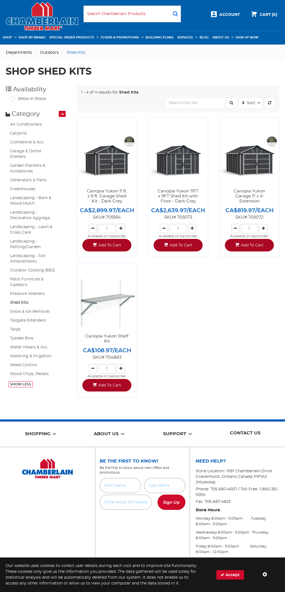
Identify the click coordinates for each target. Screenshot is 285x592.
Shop (7, 37)
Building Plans (159, 37)
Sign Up (171, 502)
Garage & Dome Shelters (25, 154)
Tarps (15, 329)
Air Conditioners (26, 124)
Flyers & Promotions (120, 37)
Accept (230, 575)
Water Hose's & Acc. (29, 347)
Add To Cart (109, 245)
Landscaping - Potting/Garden (25, 244)
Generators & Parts (28, 180)
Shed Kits (19, 303)
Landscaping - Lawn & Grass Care (31, 229)
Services (185, 37)
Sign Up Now (247, 37)
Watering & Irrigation (30, 356)
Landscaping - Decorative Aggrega (30, 215)
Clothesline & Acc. (27, 142)
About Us (220, 37)
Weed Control (23, 365)
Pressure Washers (27, 294)
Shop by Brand (32, 37)
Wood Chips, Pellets (29, 374)
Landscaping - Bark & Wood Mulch (30, 201)
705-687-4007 (223, 489)
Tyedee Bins (21, 338)
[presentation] (62, 114)
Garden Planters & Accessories (27, 168)
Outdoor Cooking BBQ (32, 270)
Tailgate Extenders (28, 320)
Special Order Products (71, 37)
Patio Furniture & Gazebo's (26, 282)
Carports (18, 133)
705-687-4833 (218, 502)
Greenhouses (22, 189)
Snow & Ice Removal (30, 312)
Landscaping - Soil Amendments (28, 258)
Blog (204, 37)
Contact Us (245, 433)
